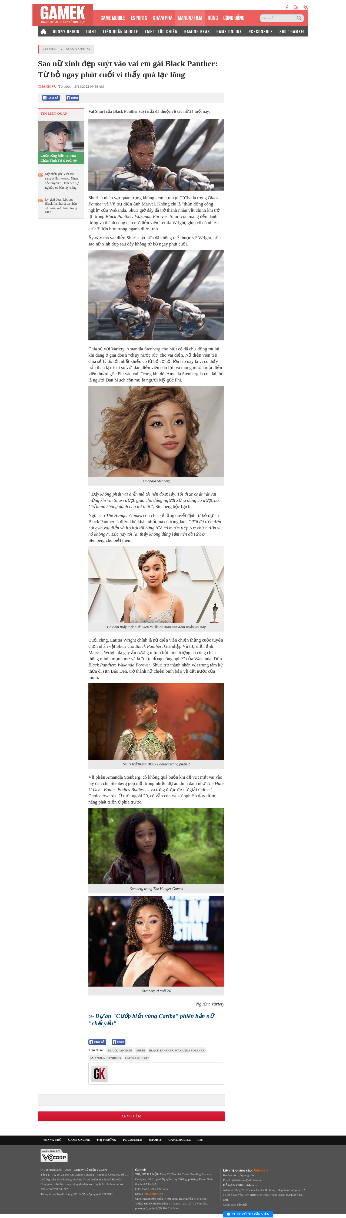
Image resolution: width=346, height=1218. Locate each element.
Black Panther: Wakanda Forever (176, 1050)
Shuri (140, 1050)
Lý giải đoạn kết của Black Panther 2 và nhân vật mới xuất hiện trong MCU (61, 206)
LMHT (91, 31)
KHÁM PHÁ (162, 17)
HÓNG (213, 17)
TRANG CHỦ (52, 1139)
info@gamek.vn (153, 1193)
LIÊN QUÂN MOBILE (120, 31)
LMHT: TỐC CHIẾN (161, 31)
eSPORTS (139, 17)
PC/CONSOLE (261, 31)
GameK (50, 49)
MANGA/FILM (190, 17)
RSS (200, 1139)
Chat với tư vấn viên (248, 1214)
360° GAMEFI (292, 31)
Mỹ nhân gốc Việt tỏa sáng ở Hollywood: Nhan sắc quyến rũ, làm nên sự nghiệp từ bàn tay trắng (62, 181)
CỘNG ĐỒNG (233, 17)
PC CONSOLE (132, 1139)
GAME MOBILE (113, 17)
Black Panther (120, 1050)
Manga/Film (78, 49)
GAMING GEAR (197, 31)
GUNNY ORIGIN (66, 31)
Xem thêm (131, 1116)
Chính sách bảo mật (235, 1204)
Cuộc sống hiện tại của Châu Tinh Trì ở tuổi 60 (59, 158)
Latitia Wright (137, 1058)
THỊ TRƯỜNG (106, 1139)
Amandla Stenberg (105, 1058)
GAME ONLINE (229, 31)
